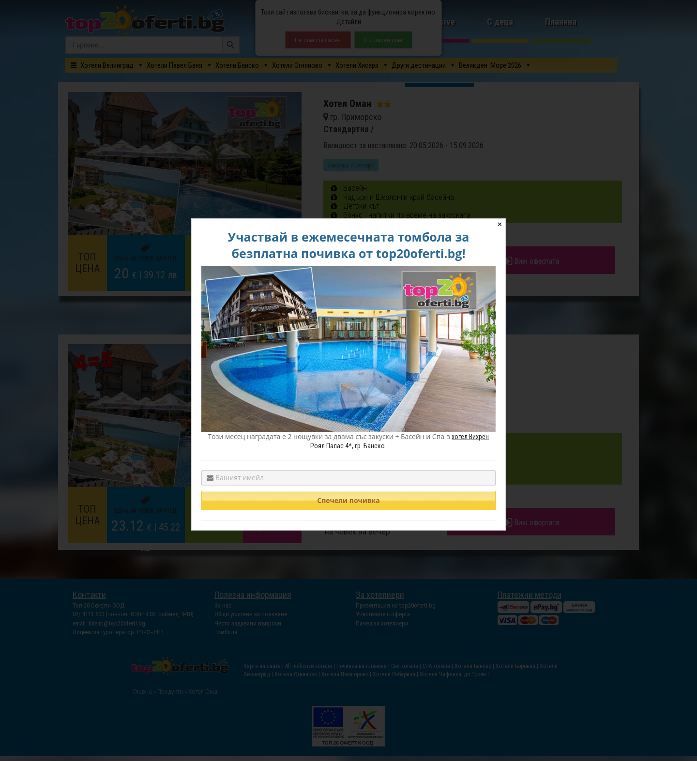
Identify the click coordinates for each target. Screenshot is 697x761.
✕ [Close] (499, 224)
